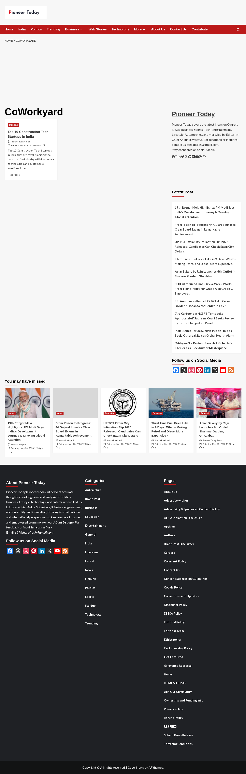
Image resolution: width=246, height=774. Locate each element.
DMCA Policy (173, 613)
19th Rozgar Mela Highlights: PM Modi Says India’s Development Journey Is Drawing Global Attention (205, 212)
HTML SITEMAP (175, 683)
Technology (120, 29)
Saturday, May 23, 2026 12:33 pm (27, 448)
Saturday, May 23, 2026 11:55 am (123, 444)
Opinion (90, 579)
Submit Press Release (178, 735)
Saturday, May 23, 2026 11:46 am (171, 444)
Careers (169, 552)
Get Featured (173, 657)
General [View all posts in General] (205, 413)
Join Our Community (178, 691)
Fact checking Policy (178, 648)
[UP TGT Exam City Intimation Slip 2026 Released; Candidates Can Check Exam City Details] (123, 403)
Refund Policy (173, 717)
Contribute (200, 29)
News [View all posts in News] (12, 413)
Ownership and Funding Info (183, 700)
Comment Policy (175, 561)
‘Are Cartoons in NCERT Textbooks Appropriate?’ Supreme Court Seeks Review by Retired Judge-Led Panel (205, 318)
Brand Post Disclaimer (179, 544)
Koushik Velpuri (18, 444)
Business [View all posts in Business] (157, 413)
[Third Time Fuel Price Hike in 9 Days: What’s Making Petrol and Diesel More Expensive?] (171, 403)
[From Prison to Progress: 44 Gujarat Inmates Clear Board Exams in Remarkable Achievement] (75, 403)
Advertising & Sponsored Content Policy (192, 509)
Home (9, 29)
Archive (169, 526)
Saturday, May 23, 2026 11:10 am (219, 444)
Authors (169, 535)
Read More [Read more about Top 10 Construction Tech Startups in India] (14, 174)
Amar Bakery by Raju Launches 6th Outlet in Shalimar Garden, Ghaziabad (205, 274)
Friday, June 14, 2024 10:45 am (26, 145)
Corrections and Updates (181, 596)
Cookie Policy (173, 587)
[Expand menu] (81, 29)
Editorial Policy (174, 622)
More (140, 29)
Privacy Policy (173, 709)
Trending (53, 29)
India (22, 29)
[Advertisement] (123, 75)
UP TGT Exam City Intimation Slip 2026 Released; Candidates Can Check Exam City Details (204, 246)
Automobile (93, 490)
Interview (91, 552)
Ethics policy (172, 639)
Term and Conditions (178, 744)
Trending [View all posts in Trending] (13, 125)
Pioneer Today (193, 114)
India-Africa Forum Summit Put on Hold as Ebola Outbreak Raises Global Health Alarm (204, 333)
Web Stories (98, 29)
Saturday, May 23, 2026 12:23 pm (75, 444)
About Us (158, 29)
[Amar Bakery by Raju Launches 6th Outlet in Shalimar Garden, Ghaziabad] (218, 403)
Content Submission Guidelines (185, 578)
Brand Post (92, 499)
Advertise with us (176, 500)
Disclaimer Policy (175, 604)
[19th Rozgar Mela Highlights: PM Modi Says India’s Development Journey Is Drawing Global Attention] (27, 403)
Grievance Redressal (178, 665)
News (89, 570)
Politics (36, 29)
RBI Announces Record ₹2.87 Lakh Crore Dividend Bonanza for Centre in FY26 (202, 303)
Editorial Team (174, 631)
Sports (89, 596)
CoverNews (136, 767)
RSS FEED (170, 726)
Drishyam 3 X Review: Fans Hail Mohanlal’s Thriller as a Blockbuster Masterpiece (203, 345)
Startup (90, 605)
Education (92, 516)
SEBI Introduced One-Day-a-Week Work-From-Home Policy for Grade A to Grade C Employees (204, 288)
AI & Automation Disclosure (183, 518)
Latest (89, 561)
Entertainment (95, 525)
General (90, 534)
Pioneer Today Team (21, 141)
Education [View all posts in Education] (110, 413)
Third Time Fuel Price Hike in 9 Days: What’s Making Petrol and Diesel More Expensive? (205, 261)
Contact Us (178, 29)
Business (74, 29)
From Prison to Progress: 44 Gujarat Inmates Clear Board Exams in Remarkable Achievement (205, 229)
